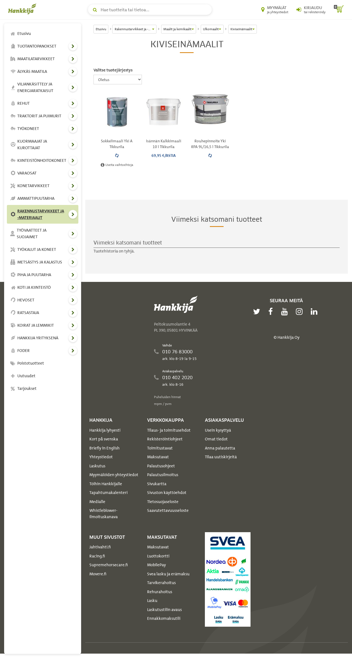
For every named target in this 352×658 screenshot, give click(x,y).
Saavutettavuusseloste (168, 510)
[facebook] (272, 311)
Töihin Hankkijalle (105, 484)
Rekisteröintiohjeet (165, 439)
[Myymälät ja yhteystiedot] (274, 9)
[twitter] (258, 311)
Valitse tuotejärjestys (113, 70)
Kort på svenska (103, 439)
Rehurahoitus (159, 592)
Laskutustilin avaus (164, 609)
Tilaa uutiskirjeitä (221, 457)
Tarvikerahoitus (161, 582)
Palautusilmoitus (162, 474)
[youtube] (285, 311)
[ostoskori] (339, 9)
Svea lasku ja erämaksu (168, 574)
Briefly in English (104, 448)
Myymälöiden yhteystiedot (113, 474)
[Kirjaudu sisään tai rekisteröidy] (311, 9)
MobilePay (156, 565)
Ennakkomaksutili (163, 618)
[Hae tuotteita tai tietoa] (150, 9)
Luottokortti (158, 556)
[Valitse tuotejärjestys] (118, 79)
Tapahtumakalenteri (108, 492)
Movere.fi (97, 574)
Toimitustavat (160, 448)
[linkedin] (315, 311)
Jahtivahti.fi (100, 547)
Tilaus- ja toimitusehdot (169, 430)
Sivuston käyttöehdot (166, 492)
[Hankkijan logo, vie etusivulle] (23, 8)
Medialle (97, 501)
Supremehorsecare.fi (108, 565)
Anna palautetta (220, 448)
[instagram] (300, 311)
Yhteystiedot (101, 457)
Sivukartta (156, 484)
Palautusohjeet (161, 466)
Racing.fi (97, 556)
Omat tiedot (216, 439)
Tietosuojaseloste (162, 501)
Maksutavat (158, 457)
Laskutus (97, 466)
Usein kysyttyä (218, 430)
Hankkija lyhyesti (104, 430)
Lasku (152, 600)
